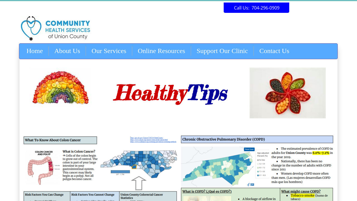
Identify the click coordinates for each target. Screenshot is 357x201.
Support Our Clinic (222, 50)
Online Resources (161, 50)
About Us (67, 50)
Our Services (108, 50)
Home (34, 50)
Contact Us (274, 50)
